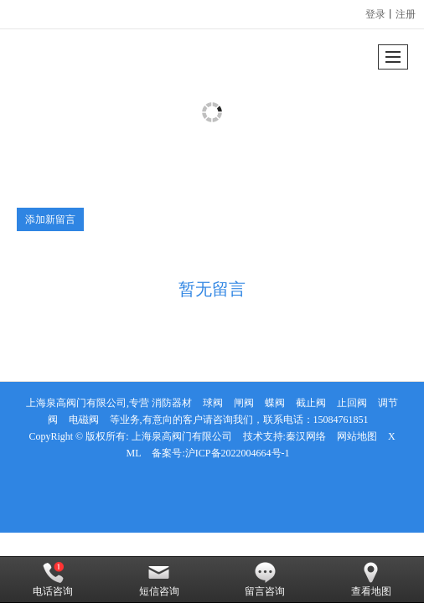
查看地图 (371, 579)
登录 (375, 14)
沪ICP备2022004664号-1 (237, 453)
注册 (406, 14)
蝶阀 (275, 403)
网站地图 (357, 436)
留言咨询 (265, 579)
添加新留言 (50, 219)
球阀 (213, 403)
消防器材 (172, 403)
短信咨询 (159, 579)
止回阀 (352, 403)
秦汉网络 (306, 436)
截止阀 (311, 403)
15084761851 (341, 419)
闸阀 (244, 403)
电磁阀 (84, 419)
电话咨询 (53, 579)
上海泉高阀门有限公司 (182, 436)
